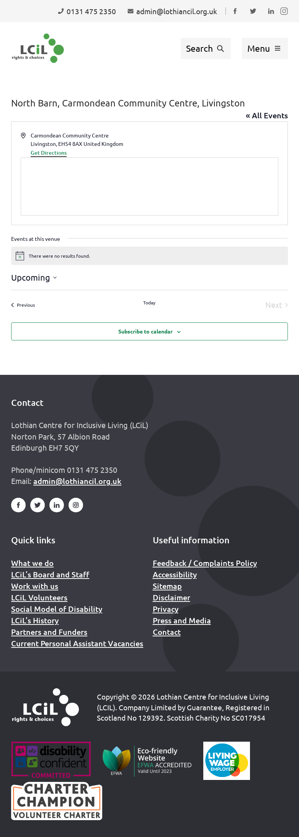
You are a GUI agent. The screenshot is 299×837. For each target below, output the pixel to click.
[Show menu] (265, 48)
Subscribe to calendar (145, 331)
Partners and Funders (49, 632)
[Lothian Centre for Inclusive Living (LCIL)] (38, 48)
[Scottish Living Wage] (226, 761)
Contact (167, 632)
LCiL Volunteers (39, 597)
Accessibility (175, 574)
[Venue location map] (149, 186)
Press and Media (182, 620)
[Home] (45, 707)
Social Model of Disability (56, 609)
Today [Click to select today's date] (149, 302)
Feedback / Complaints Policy (205, 563)
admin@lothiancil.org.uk (77, 481)
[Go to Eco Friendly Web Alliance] (147, 761)
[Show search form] (206, 48)
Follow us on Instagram (285, 18)
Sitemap (167, 586)
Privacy (165, 609)
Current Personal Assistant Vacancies (77, 643)
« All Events (267, 115)
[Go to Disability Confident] (50, 761)
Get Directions (49, 152)
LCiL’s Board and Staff (50, 574)
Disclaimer (171, 597)
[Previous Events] (23, 304)
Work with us (34, 586)
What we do (32, 563)
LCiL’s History (35, 620)
